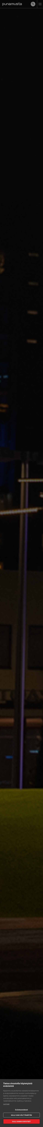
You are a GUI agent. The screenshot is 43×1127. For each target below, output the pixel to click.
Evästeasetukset (21, 1110)
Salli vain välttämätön (21, 1115)
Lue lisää (6, 1104)
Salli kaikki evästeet (21, 1121)
